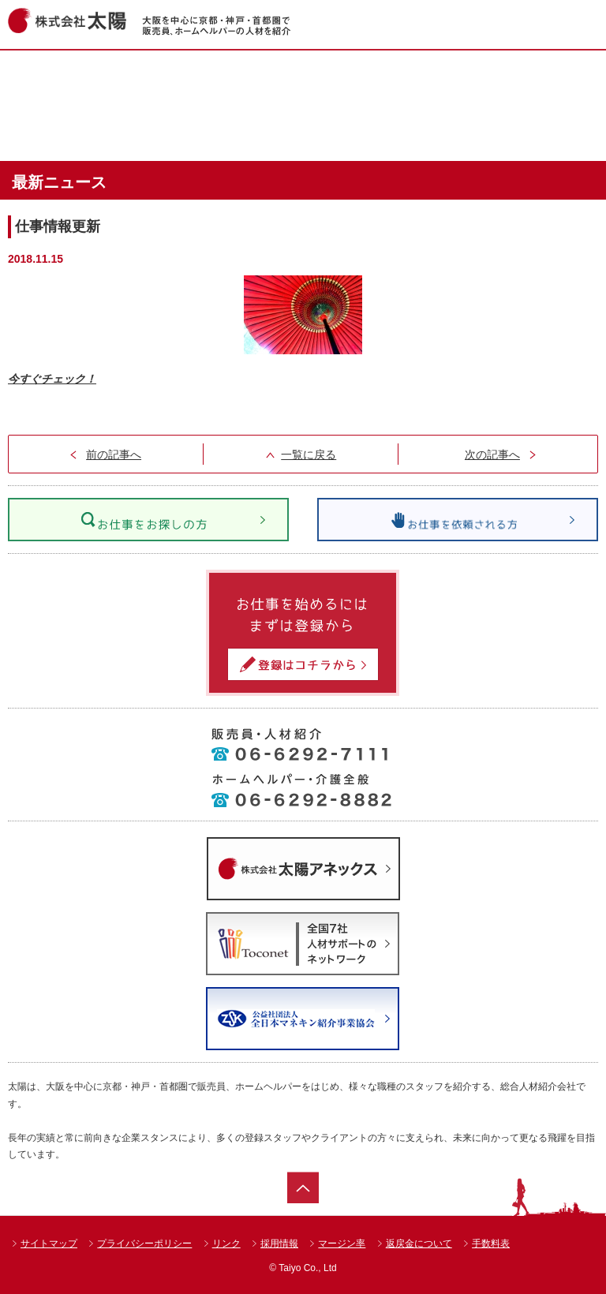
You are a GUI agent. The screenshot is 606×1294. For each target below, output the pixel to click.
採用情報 (279, 1243)
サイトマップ (49, 1243)
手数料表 (491, 1243)
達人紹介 (120, 133)
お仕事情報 (300, 78)
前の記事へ (113, 454)
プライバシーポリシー (144, 1243)
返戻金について (419, 1243)
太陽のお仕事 (300, 133)
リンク (226, 1243)
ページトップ (303, 1187)
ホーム (120, 78)
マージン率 (341, 1243)
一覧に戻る (308, 454)
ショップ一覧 (480, 78)
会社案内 (480, 133)
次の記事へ (492, 454)
